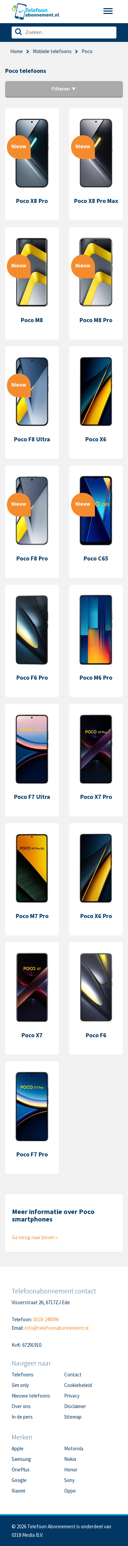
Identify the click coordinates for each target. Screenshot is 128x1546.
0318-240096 (46, 1319)
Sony (69, 1480)
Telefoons (22, 1374)
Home (16, 51)
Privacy (72, 1395)
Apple (18, 1448)
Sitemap (73, 1417)
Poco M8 (32, 320)
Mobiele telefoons (52, 51)
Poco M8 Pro (96, 320)
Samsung (21, 1459)
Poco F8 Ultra (32, 439)
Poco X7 (32, 1035)
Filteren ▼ (64, 88)
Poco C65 (96, 558)
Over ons (21, 1406)
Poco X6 (95, 439)
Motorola (73, 1448)
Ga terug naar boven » (35, 1237)
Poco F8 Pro (32, 558)
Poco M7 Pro (32, 916)
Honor (70, 1469)
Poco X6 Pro (96, 916)
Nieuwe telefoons (31, 1395)
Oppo (70, 1490)
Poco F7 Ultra (32, 797)
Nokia (70, 1459)
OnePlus (21, 1469)
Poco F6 (96, 1035)
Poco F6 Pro (32, 677)
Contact (73, 1374)
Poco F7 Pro (32, 1154)
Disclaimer (75, 1406)
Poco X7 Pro (96, 797)
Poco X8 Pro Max (96, 201)
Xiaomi (18, 1490)
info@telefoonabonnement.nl (56, 1328)
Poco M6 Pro (96, 677)
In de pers (22, 1417)
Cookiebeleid (78, 1385)
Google (19, 1480)
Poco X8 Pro (32, 201)
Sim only (20, 1385)
